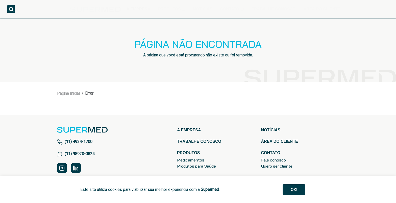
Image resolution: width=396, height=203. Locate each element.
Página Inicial (68, 93)
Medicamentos (190, 160)
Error (89, 93)
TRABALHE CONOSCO (274, 9)
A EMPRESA (138, 9)
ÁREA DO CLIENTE (321, 9)
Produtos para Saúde (196, 166)
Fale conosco (273, 160)
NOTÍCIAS (202, 9)
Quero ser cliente (276, 166)
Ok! (294, 189)
